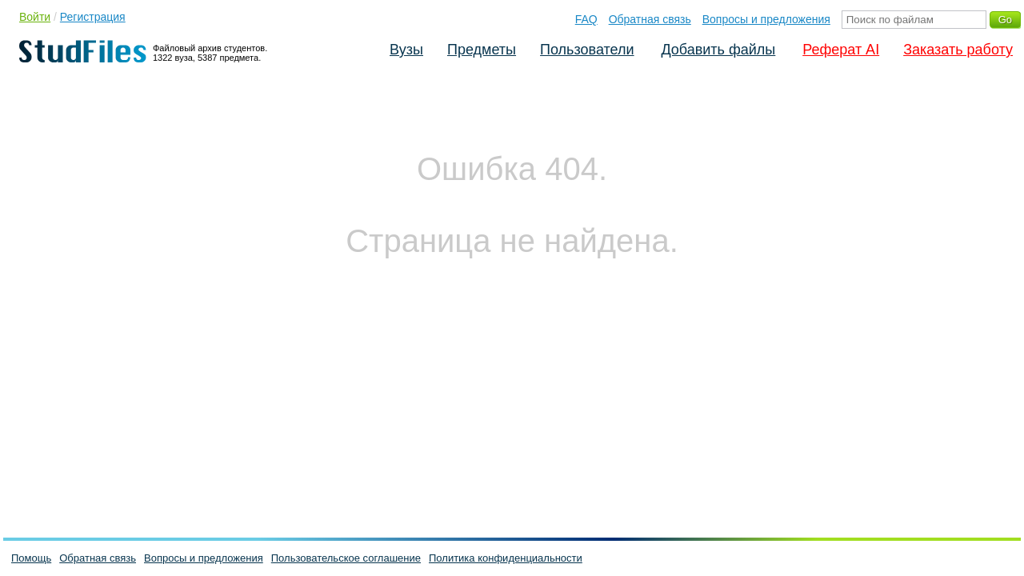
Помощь (31, 558)
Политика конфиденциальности (505, 558)
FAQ (586, 19)
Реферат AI (840, 50)
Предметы (481, 50)
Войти (34, 16)
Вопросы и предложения (766, 19)
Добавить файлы (718, 50)
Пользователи (587, 50)
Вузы (406, 50)
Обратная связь (650, 19)
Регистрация (93, 16)
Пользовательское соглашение (346, 558)
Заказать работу (958, 50)
